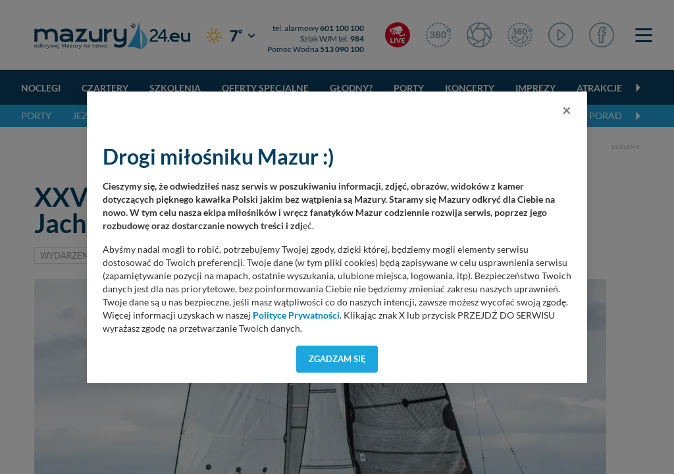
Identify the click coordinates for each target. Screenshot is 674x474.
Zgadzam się (337, 359)
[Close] (567, 110)
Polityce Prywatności (296, 315)
